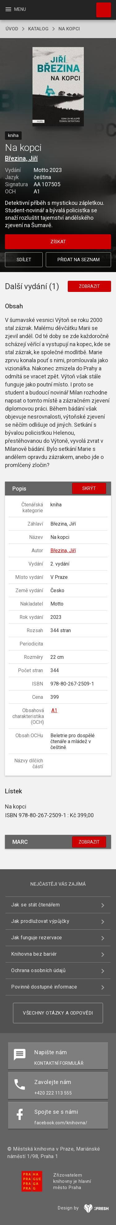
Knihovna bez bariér (34, 954)
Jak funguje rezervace (36, 938)
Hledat (101, 7)
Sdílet (24, 259)
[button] (58, 87)
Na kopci (69, 29)
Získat (58, 242)
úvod (12, 29)
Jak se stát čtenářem (35, 905)
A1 (54, 710)
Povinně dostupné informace (44, 987)
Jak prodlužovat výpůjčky (40, 921)
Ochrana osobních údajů (38, 970)
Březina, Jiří (21, 158)
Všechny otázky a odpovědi (58, 1013)
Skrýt (89, 488)
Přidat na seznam (79, 259)
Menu (15, 9)
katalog (38, 29)
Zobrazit (89, 286)
